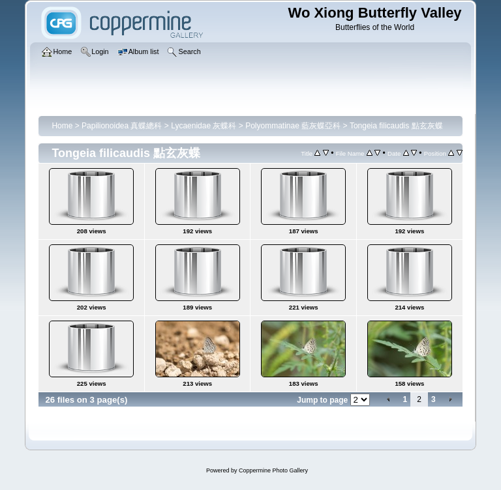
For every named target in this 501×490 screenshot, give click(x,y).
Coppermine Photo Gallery (273, 470)
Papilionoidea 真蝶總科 (122, 125)
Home (62, 125)
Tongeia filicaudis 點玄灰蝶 (396, 125)
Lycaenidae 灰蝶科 (203, 125)
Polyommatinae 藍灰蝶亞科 (293, 125)
